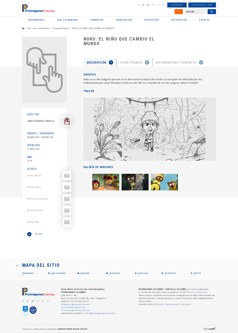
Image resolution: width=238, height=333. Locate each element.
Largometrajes (61, 28)
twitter (143, 5)
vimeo (153, 5)
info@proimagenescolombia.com (75, 304)
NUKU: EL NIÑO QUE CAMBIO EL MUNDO (93, 28)
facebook (139, 5)
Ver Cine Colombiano (38, 28)
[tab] (100, 62)
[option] (44, 70)
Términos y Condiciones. (197, 292)
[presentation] (99, 62)
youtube (148, 5)
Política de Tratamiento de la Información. (172, 304)
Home (23, 28)
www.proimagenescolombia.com (75, 310)
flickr (158, 5)
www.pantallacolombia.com (73, 307)
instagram (163, 5)
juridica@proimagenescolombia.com (99, 313)
